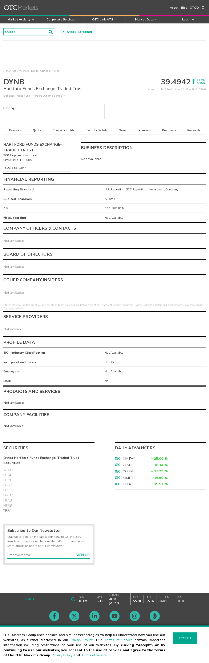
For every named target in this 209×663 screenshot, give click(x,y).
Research (193, 130)
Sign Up (83, 555)
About (174, 8)
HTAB (7, 500)
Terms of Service (118, 640)
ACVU (8, 470)
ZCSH (127, 465)
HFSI (6, 490)
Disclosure (169, 130)
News (122, 130)
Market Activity (12, 71)
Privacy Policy (82, 640)
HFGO (7, 485)
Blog (184, 8)
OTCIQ (194, 8)
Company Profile (64, 130)
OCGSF (128, 471)
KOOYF (128, 484)
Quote (37, 130)
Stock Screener (76, 32)
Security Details (97, 130)
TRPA (7, 510)
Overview (15, 130)
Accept (185, 638)
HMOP (8, 495)
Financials (144, 130)
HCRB (7, 475)
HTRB (7, 505)
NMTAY (129, 458)
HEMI (7, 480)
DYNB (34, 71)
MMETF (129, 478)
